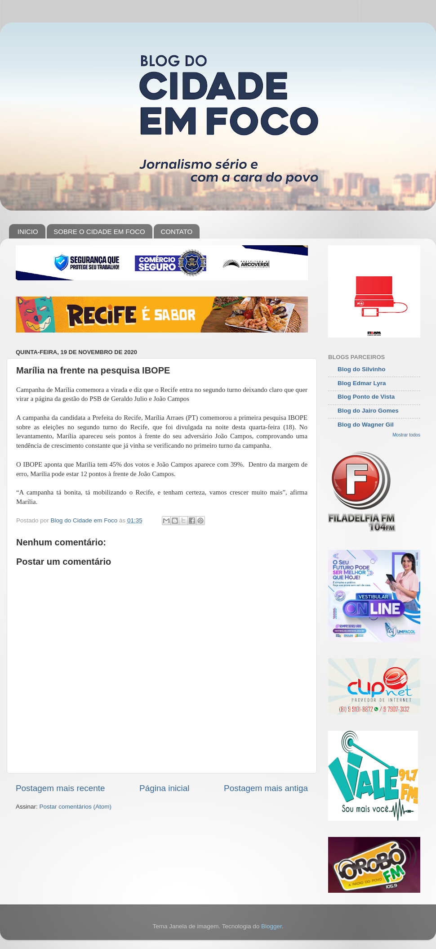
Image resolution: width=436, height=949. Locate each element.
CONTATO (176, 231)
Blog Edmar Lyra (362, 383)
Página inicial (164, 788)
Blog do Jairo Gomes (368, 410)
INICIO (28, 231)
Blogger (271, 926)
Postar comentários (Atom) (76, 806)
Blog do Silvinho (362, 369)
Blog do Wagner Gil (366, 424)
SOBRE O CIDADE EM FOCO (99, 231)
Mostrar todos (406, 434)
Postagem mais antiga (266, 788)
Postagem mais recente (60, 788)
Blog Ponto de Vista (366, 396)
